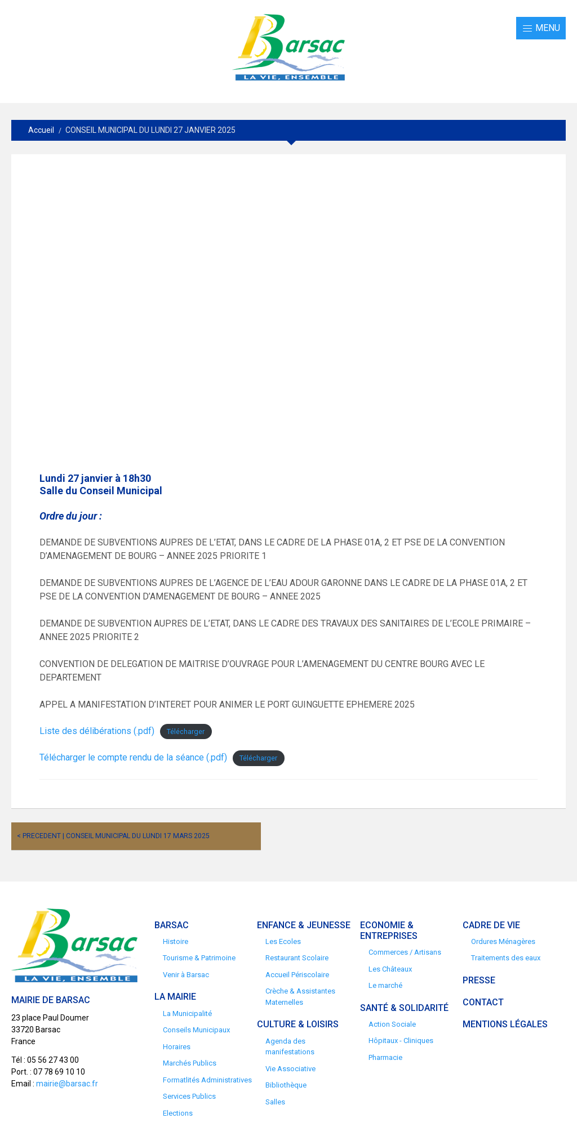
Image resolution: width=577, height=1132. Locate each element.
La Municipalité (187, 1013)
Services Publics (189, 1096)
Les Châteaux (390, 969)
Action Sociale (392, 1024)
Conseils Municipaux (196, 1030)
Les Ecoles (283, 941)
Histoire (175, 941)
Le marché (385, 985)
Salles (275, 1102)
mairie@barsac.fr (67, 1083)
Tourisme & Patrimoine (199, 958)
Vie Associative (290, 1068)
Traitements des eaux (505, 958)
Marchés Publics (189, 1063)
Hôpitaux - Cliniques (401, 1040)
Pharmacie (385, 1057)
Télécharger (186, 731)
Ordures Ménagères (503, 941)
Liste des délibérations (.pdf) (96, 731)
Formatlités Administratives (207, 1080)
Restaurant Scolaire (297, 958)
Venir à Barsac (186, 974)
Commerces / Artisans (405, 952)
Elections (178, 1113)
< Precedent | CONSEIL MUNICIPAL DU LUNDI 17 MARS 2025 (113, 836)
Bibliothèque (286, 1085)
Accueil (41, 130)
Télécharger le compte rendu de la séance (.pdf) (133, 757)
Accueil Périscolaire (297, 974)
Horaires (176, 1046)
